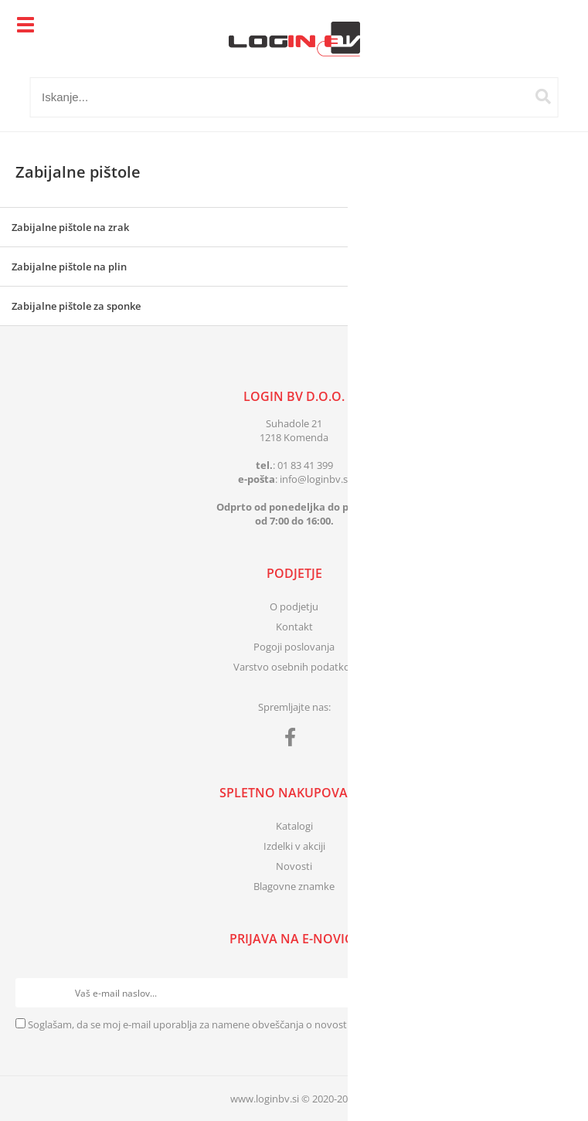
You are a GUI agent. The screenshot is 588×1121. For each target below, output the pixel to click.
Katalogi (294, 826)
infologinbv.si (315, 479)
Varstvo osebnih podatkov (294, 667)
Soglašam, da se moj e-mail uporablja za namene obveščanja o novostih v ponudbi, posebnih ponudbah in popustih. (294, 1024)
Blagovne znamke (294, 886)
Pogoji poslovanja (294, 647)
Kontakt (294, 627)
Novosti (294, 866)
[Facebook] (294, 740)
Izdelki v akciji (294, 846)
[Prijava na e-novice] (558, 992)
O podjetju (294, 606)
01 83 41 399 (305, 465)
